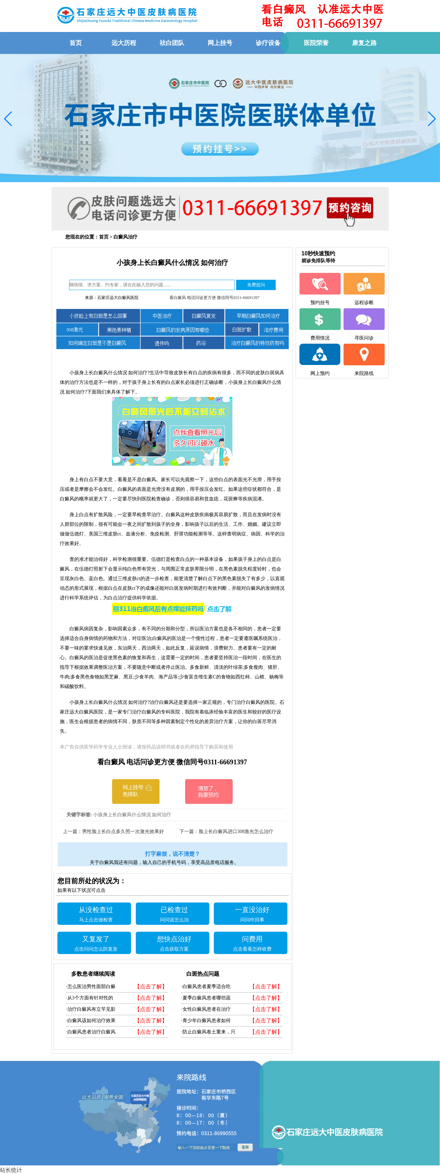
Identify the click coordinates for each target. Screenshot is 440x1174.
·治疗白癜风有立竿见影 (91, 1009)
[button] (8, 118)
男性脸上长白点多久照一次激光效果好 (123, 831)
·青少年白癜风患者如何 (206, 1020)
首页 (104, 237)
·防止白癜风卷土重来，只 (208, 1031)
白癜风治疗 (125, 237)
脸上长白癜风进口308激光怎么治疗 (236, 831)
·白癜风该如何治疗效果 (91, 1020)
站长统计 (11, 1170)
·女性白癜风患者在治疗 (206, 1009)
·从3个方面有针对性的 (89, 997)
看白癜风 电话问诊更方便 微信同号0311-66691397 (214, 297)
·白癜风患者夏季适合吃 (206, 986)
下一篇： (189, 831)
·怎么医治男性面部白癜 (91, 986)
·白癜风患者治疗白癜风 (91, 1031)
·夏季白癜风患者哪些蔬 (206, 997)
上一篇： (72, 831)
